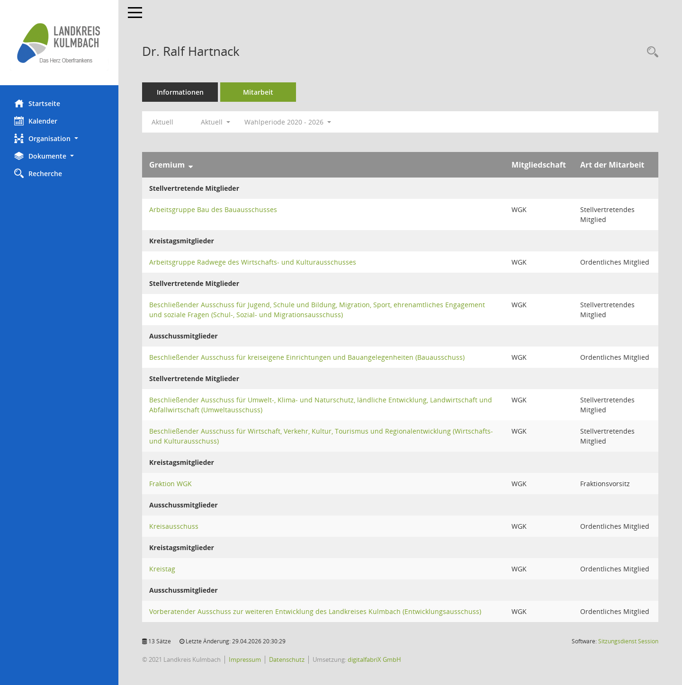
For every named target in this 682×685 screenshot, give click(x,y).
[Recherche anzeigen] (650, 52)
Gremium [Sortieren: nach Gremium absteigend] (167, 165)
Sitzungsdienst (628, 641)
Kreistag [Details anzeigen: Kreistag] (162, 568)
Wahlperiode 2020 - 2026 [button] (287, 121)
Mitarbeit (258, 92)
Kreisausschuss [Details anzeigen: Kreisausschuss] (173, 526)
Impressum (245, 659)
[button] (59, 138)
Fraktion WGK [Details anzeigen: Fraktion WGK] (170, 483)
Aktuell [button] (215, 121)
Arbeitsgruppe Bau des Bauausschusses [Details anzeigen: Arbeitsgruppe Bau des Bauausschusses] (213, 209)
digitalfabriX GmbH (374, 659)
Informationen (180, 92)
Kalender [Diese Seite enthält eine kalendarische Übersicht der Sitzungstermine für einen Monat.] (35, 120)
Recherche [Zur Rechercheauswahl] (38, 173)
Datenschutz (287, 659)
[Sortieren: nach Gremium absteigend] (190, 165)
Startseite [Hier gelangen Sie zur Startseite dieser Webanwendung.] (37, 103)
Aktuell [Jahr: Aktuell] (162, 121)
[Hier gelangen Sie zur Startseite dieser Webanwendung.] (59, 42)
